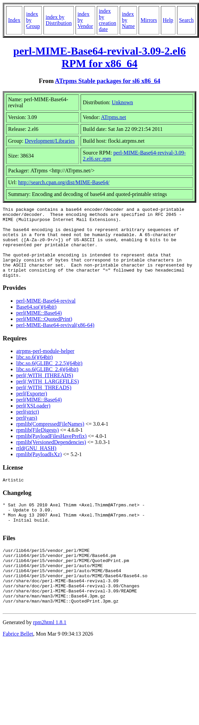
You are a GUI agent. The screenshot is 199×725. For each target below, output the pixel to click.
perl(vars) (26, 432)
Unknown (122, 102)
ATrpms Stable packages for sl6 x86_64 (107, 80)
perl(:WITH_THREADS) (44, 402)
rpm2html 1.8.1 (49, 655)
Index (14, 20)
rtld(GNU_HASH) (36, 462)
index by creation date (107, 20)
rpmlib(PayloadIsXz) (39, 468)
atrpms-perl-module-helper (45, 365)
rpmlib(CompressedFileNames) (50, 438)
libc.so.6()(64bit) (34, 371)
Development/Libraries (50, 141)
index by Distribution (59, 20)
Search (186, 20)
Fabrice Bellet (18, 666)
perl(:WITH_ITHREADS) (44, 389)
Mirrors (149, 20)
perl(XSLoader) (33, 420)
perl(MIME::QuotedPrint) (44, 333)
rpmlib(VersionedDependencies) (51, 456)
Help (168, 20)
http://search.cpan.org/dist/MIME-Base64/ (64, 182)
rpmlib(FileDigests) (37, 444)
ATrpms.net (113, 117)
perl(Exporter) (31, 408)
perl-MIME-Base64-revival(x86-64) (55, 339)
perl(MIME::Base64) (39, 327)
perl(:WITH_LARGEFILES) (47, 395)
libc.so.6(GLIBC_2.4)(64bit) (47, 383)
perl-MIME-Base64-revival (46, 315)
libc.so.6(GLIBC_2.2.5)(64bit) (49, 377)
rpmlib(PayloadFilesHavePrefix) (51, 450)
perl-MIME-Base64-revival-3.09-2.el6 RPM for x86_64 (99, 57)
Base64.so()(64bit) (36, 321)
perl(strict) (27, 426)
